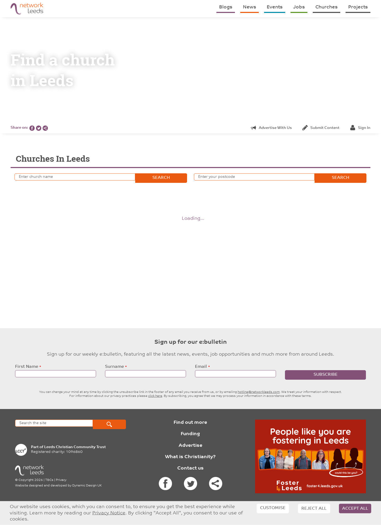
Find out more (190, 422)
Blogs (225, 7)
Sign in (360, 128)
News (249, 7)
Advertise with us (271, 128)
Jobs (299, 7)
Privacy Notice (108, 512)
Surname (114, 367)
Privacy (61, 480)
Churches (326, 7)
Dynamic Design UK (87, 485)
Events (275, 7)
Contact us (190, 468)
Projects (358, 7)
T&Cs (49, 480)
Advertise (190, 445)
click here (155, 396)
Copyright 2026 (31, 480)
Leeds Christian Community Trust (75, 447)
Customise (272, 508)
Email (201, 367)
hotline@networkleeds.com (259, 392)
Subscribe (326, 375)
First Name (26, 367)
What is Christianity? (190, 456)
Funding (190, 433)
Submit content (320, 128)
